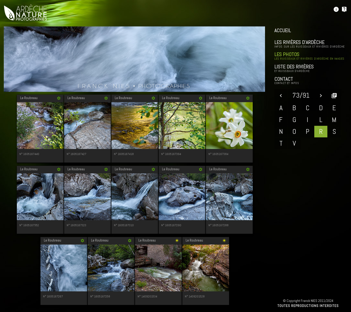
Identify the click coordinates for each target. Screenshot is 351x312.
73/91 (301, 95)
